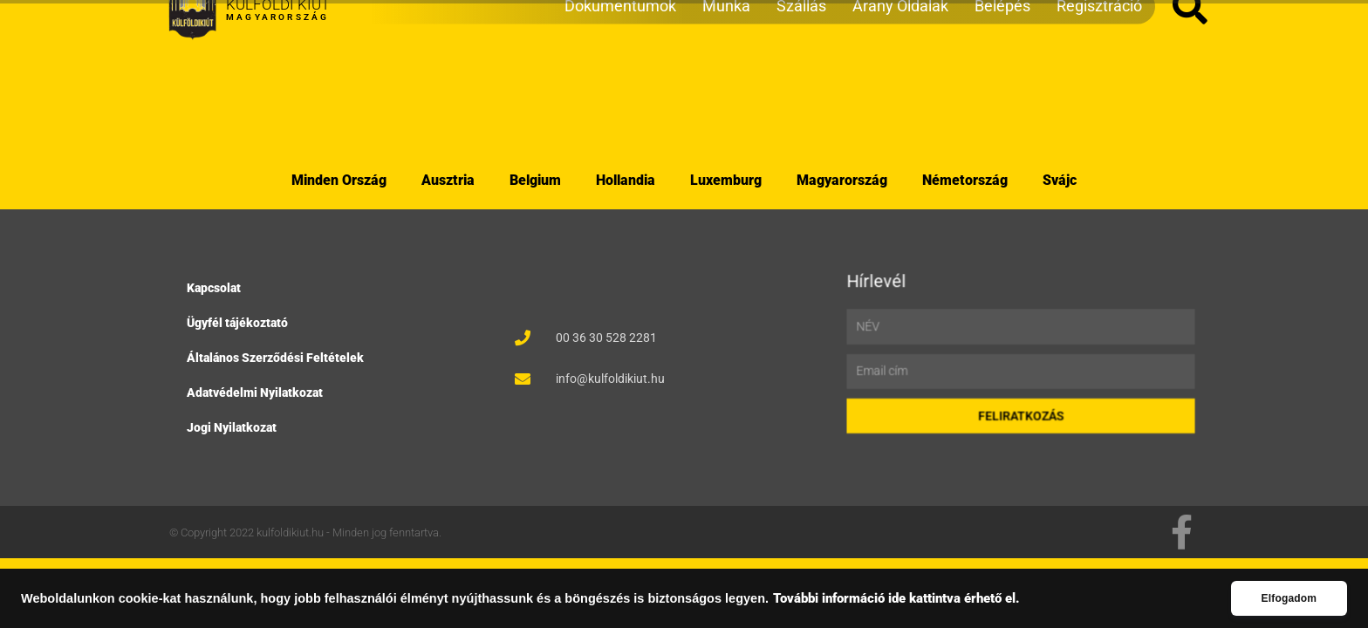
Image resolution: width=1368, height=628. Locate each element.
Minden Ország (338, 180)
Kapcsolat (217, 290)
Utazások (293, 20)
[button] (1190, 93)
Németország (965, 180)
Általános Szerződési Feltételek (277, 358)
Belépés (1002, 92)
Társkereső (607, 20)
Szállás (801, 92)
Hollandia (625, 180)
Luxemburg (726, 180)
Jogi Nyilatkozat (234, 426)
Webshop (202, 20)
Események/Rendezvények (447, 20)
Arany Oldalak (900, 92)
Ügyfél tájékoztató (240, 324)
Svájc (1060, 180)
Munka (726, 92)
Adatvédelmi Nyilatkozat (257, 392)
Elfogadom (1289, 598)
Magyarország (842, 180)
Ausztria (448, 180)
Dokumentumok (620, 92)
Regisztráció (1099, 92)
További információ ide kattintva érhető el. (896, 598)
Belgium (535, 180)
